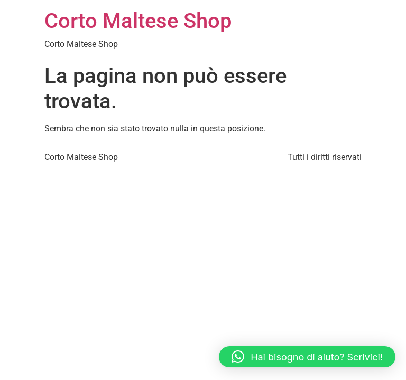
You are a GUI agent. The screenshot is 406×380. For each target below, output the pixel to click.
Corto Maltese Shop (138, 20)
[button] (307, 356)
